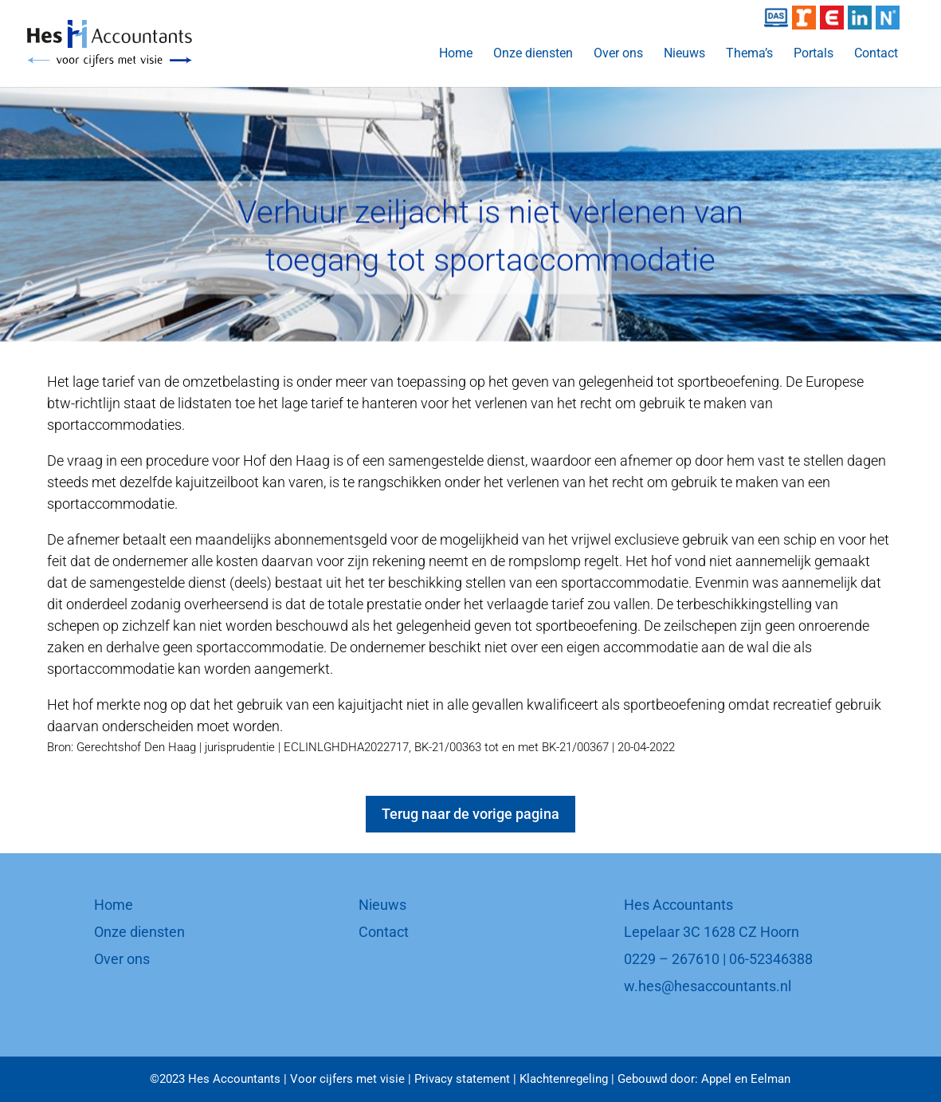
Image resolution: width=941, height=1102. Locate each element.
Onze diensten (533, 54)
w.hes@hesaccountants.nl (707, 986)
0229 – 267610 (671, 958)
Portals (813, 54)
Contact (876, 54)
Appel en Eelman (745, 1079)
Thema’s (749, 54)
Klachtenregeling (564, 1079)
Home (455, 54)
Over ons (618, 54)
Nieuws (684, 54)
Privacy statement (462, 1079)
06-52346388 (771, 958)
